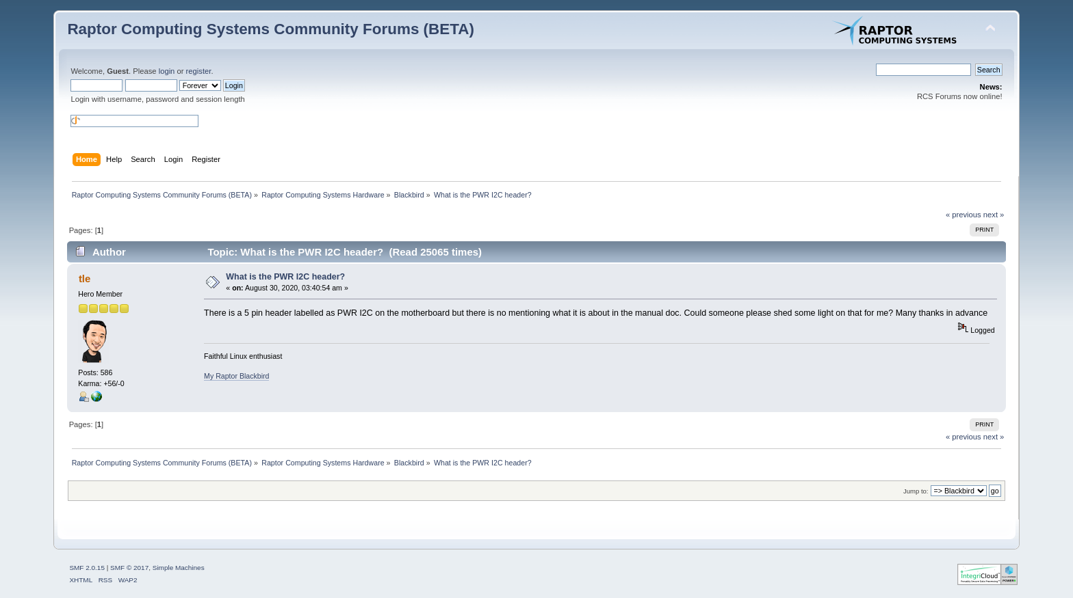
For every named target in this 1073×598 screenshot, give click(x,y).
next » (994, 214)
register (198, 71)
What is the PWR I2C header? (285, 277)
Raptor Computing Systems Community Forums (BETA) (270, 29)
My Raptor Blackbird (236, 376)
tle (84, 278)
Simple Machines (179, 567)
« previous (963, 214)
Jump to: (916, 491)
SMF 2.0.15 (87, 567)
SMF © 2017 (129, 567)
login (167, 71)
